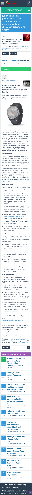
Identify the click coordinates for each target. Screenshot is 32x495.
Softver (20, 467)
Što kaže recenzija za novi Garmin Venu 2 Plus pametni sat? (16, 387)
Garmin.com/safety (22, 342)
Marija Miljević (10, 478)
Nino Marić (9, 369)
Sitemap (25, 491)
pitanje (8, 35)
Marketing (21, 485)
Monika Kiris (9, 432)
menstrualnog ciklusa (9, 216)
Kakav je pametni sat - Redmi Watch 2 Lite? (16, 439)
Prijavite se (6, 61)
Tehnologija (16, 35)
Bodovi (15, 488)
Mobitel (20, 367)
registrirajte (16, 61)
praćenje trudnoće (20, 216)
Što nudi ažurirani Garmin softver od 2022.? (14, 462)
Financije (20, 477)
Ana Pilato (9, 407)
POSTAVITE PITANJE (13, 10)
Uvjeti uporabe (7, 491)
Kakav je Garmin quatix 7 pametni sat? (14, 375)
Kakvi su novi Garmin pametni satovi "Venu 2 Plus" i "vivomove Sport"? (15, 48)
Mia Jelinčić (9, 381)
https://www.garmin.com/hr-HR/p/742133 (13, 320)
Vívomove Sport (6, 131)
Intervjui (12, 485)
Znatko (14, 81)
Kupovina (20, 431)
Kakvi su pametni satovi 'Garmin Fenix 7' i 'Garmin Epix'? (15, 451)
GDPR (17, 491)
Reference (5, 488)
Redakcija (14, 80)
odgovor (9, 80)
